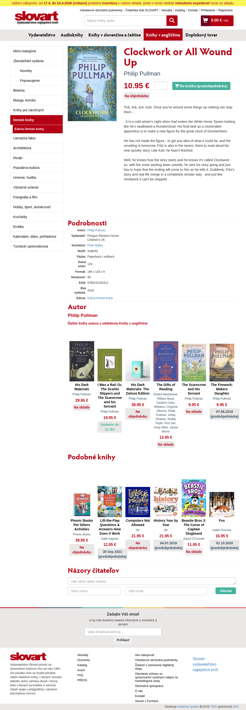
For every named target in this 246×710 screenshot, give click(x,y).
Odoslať (226, 590)
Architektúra (22, 148)
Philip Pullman (142, 73)
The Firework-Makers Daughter (222, 389)
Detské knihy (23, 120)
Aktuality (166, 10)
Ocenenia (83, 660)
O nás (139, 691)
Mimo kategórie (24, 51)
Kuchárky (20, 217)
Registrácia (225, 10)
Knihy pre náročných (28, 110)
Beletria (19, 90)
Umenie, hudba (24, 177)
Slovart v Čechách (146, 701)
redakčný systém (188, 706)
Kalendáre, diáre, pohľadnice (34, 236)
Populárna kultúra (26, 168)
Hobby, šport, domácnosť (32, 207)
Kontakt (193, 10)
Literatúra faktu (24, 138)
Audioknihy (72, 35)
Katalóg (180, 10)
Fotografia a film (25, 197)
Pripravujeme (30, 81)
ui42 (235, 706)
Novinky (26, 71)
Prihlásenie (208, 10)
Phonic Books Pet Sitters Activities (82, 525)
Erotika (18, 227)
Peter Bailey (95, 245)
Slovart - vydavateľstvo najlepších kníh (205, 664)
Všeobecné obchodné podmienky (101, 10)
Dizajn (18, 158)
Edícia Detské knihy (29, 129)
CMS (213, 706)
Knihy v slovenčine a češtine (114, 35)
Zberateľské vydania (28, 61)
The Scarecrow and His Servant (194, 389)
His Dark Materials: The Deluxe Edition (137, 389)
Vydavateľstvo (41, 35)
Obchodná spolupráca (149, 686)
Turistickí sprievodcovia (30, 246)
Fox (222, 520)
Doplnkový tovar (201, 35)
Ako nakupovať (144, 655)
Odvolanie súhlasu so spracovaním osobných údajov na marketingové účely (156, 677)
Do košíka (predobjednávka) (201, 85)
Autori (81, 670)
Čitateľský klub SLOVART (141, 10)
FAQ (80, 675)
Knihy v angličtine (163, 35)
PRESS (82, 680)
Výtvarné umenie (25, 187)
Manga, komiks (24, 100)
